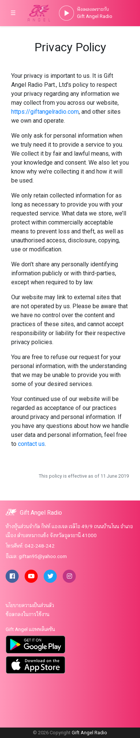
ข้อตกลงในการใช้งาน (27, 614)
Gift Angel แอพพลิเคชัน (30, 629)
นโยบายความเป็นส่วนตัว (30, 605)
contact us (31, 443)
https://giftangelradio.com (45, 111)
